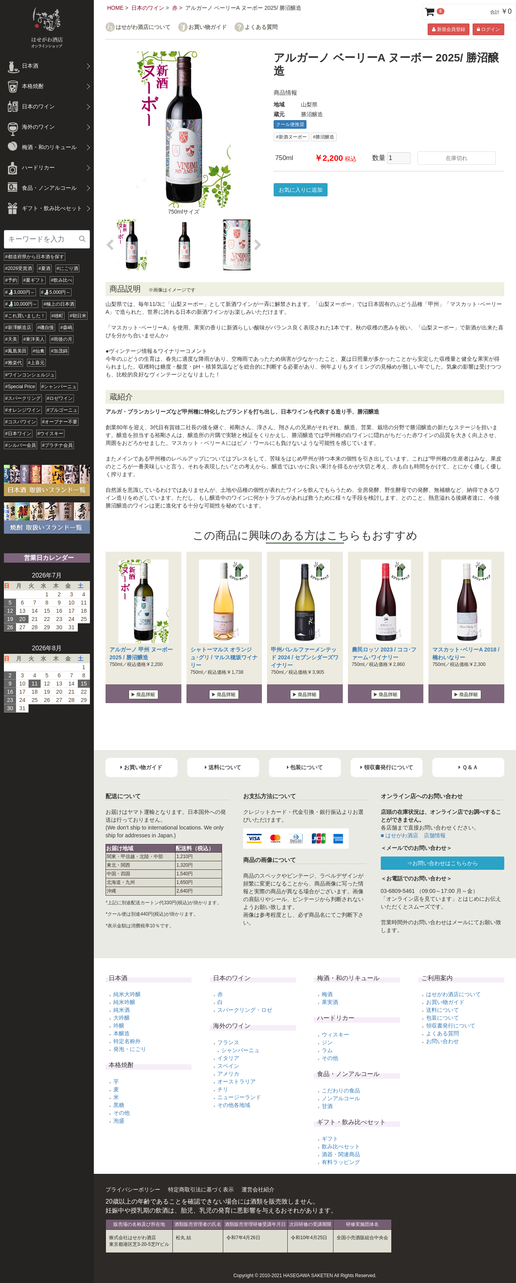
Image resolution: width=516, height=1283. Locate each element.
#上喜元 (36, 362)
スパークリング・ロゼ (244, 1010)
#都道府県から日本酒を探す (34, 256)
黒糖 (118, 1105)
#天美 (11, 339)
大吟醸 (121, 1018)
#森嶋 (66, 327)
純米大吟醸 (127, 994)
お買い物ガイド (207, 27)
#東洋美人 (34, 339)
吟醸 (118, 1025)
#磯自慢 (46, 327)
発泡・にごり (129, 1049)
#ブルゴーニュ (62, 410)
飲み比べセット (341, 1146)
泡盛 (118, 1120)
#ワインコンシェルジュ (30, 375)
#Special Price (20, 386)
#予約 (11, 280)
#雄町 (58, 316)
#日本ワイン (18, 433)
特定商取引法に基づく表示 (201, 1189)
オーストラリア (236, 1081)
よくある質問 (261, 27)
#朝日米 (78, 316)
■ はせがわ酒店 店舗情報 (413, 835)
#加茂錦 (59, 351)
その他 (121, 1113)
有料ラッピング (341, 1162)
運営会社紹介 (258, 1189)
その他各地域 (233, 1105)
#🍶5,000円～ (56, 292)
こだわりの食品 (341, 1090)
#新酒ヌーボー (291, 137)
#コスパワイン (20, 422)
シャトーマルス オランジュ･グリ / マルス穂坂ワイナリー (224, 657)
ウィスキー (335, 1034)
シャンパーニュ (240, 1050)
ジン (327, 1042)
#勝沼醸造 (324, 137)
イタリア (228, 1058)
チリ (222, 1089)
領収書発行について (450, 1025)
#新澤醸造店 (18, 327)
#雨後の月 (61, 339)
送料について (442, 1010)
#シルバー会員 (20, 445)
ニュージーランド (239, 1097)
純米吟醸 (124, 1002)
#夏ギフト (34, 280)
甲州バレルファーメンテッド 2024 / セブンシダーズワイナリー (305, 657)
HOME (115, 8)
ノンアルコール (341, 1098)
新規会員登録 (448, 29)
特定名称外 (127, 1041)
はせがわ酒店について (143, 27)
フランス (228, 1042)
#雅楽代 (13, 362)
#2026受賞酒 (18, 268)
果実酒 (330, 1002)
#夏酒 (44, 268)
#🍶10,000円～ (21, 304)
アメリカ (228, 1074)
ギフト (330, 1138)
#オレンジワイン (23, 410)
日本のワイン (147, 8)
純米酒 (121, 1010)
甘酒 (327, 1106)
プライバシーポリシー (133, 1189)
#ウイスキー (51, 433)
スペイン (228, 1066)
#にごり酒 (67, 268)
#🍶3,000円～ (20, 292)
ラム (327, 1050)
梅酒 (327, 994)
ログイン (488, 29)
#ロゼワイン (60, 398)
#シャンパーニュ (59, 386)
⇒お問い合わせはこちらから (442, 863)
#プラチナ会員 (57, 445)
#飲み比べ (61, 280)
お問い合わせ (442, 1041)
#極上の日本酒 (58, 304)
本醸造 (121, 1033)
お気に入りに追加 (300, 190)
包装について (442, 1018)
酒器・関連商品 (341, 1154)
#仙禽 (39, 351)
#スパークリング (23, 398)
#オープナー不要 (60, 422)
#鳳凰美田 (16, 351)
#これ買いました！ (25, 316)
